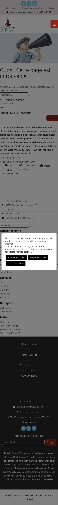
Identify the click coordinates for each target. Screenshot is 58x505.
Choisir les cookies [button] (16, 263)
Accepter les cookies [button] (16, 257)
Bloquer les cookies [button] (38, 257)
